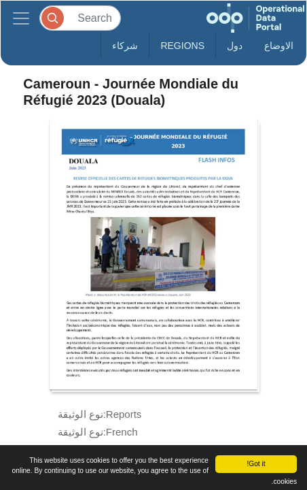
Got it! (256, 464)
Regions (182, 45)
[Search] (80, 18)
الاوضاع (278, 45)
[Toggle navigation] (21, 18)
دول (234, 45)
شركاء (125, 45)
